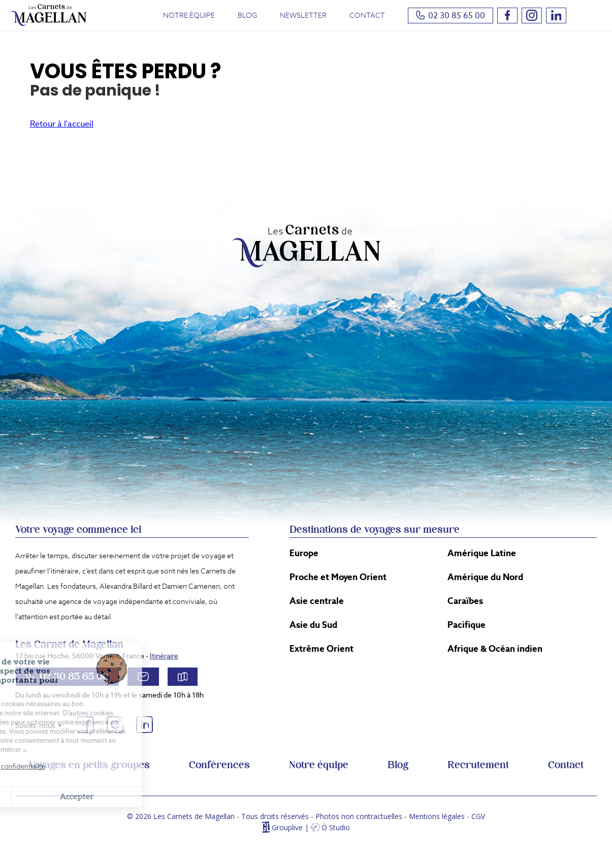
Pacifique (466, 625)
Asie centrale (316, 601)
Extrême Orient (321, 649)
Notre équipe (189, 15)
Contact (367, 15)
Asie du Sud (313, 625)
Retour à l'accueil (61, 123)
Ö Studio (335, 827)
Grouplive (287, 827)
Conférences (219, 765)
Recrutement (478, 765)
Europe (303, 553)
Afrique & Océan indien (494, 649)
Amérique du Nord (485, 577)
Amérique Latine (481, 553)
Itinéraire (164, 655)
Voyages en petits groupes (89, 765)
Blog (247, 15)
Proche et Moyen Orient (337, 577)
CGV (478, 816)
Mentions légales (437, 816)
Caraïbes (465, 601)
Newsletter (303, 15)
